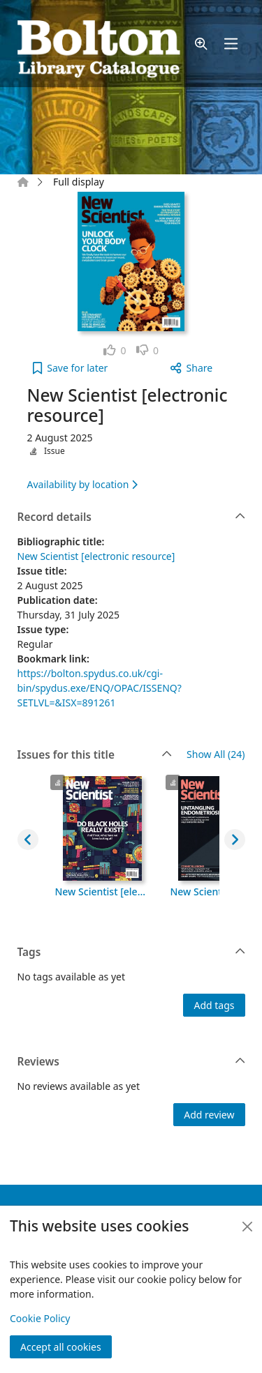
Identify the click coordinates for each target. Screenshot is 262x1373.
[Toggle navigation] (231, 43)
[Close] (247, 1226)
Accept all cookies (60, 1346)
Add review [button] (209, 1114)
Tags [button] (131, 952)
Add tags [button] (214, 1005)
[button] (201, 43)
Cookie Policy (40, 1318)
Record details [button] (131, 517)
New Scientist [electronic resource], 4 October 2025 (102, 891)
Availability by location (82, 484)
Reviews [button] (131, 1062)
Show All (216, 755)
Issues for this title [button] (95, 755)
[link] (114, 350)
